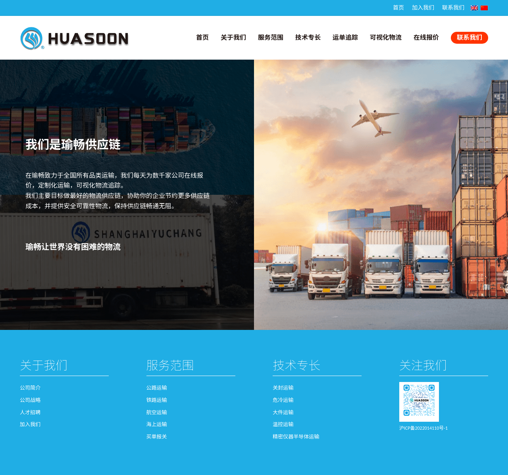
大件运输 (283, 412)
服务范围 (270, 37)
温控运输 (283, 424)
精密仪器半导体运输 (296, 437)
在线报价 (426, 37)
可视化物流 (386, 37)
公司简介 (30, 388)
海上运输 (156, 424)
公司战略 (30, 400)
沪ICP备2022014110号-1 (423, 428)
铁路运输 (156, 400)
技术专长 (308, 37)
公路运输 (156, 388)
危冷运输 (283, 400)
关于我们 (233, 37)
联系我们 (453, 7)
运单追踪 (345, 37)
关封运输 (283, 388)
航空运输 (156, 412)
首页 (398, 7)
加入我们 (423, 7)
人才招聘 (30, 412)
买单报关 (156, 437)
